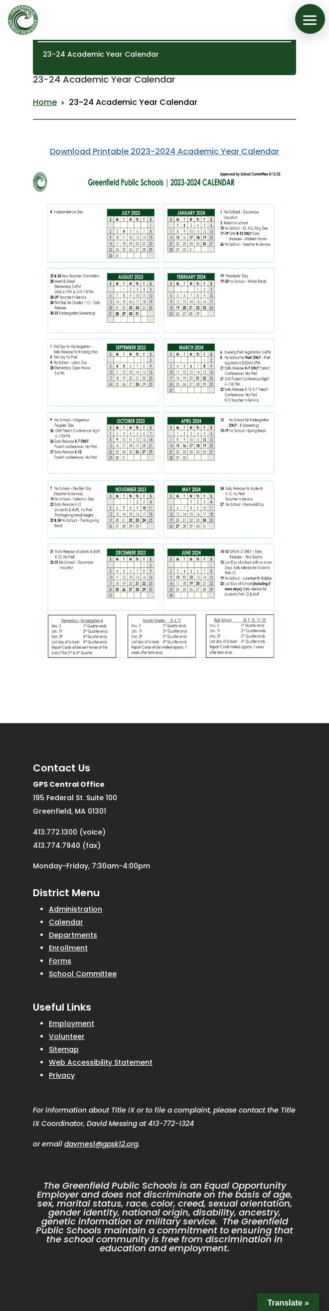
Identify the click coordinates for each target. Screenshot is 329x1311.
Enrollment (68, 948)
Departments (73, 935)
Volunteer (67, 1036)
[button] (310, 19)
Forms (60, 961)
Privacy (62, 1075)
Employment (71, 1024)
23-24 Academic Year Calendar (101, 54)
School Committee (83, 974)
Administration (75, 909)
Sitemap (64, 1049)
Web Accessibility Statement (101, 1062)
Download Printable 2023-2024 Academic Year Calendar (164, 151)
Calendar (66, 922)
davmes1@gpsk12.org (101, 1144)
